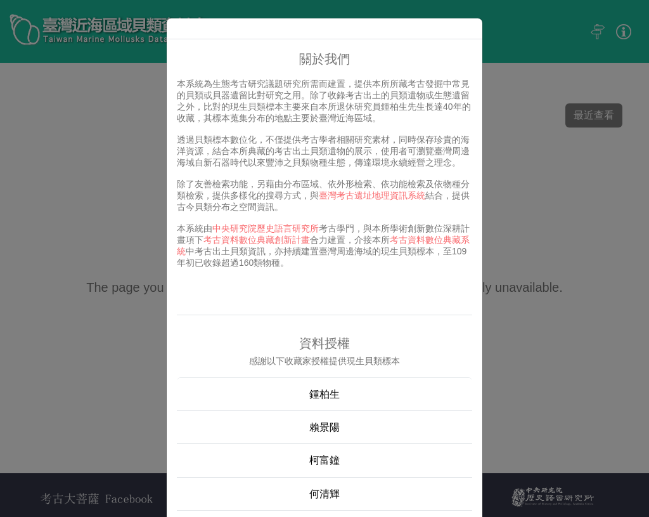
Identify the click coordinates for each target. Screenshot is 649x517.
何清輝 (324, 493)
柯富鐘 (324, 460)
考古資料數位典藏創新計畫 (256, 240)
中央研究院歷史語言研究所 (265, 228)
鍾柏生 (324, 394)
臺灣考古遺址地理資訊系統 (372, 195)
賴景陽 (324, 427)
